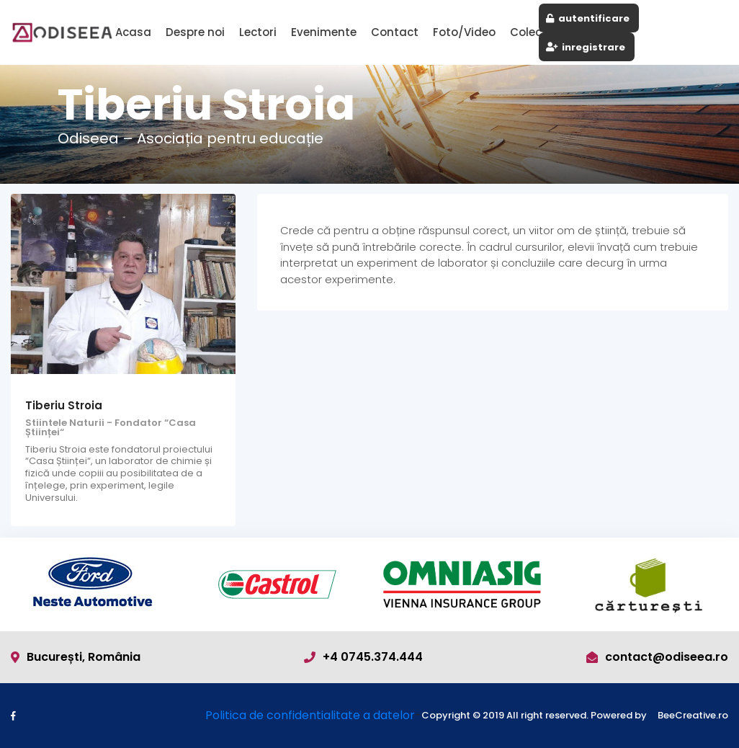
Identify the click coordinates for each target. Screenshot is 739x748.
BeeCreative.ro (693, 715)
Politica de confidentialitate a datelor (310, 715)
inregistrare (585, 47)
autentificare (588, 18)
